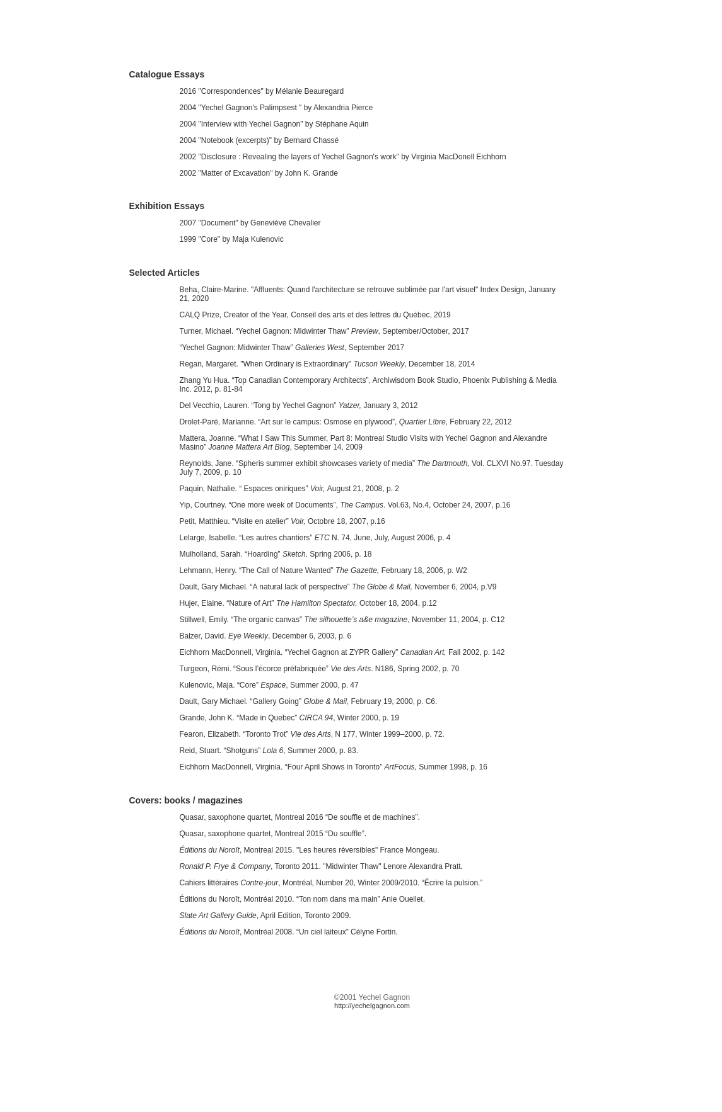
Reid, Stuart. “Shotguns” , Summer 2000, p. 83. (269, 750)
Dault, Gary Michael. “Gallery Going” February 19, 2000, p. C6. (309, 701)
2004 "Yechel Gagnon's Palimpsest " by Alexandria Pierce (276, 107)
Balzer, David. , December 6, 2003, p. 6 (266, 636)
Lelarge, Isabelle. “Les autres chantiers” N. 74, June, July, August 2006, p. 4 (315, 537)
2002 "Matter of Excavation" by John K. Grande (259, 173)
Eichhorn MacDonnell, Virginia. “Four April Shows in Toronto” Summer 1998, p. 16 (333, 767)
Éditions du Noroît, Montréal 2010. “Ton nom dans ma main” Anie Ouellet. (303, 899)
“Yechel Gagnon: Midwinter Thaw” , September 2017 (292, 347)
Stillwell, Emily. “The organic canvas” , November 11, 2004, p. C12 (342, 619)
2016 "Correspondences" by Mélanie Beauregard (262, 91)
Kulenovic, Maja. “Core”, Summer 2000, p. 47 (269, 685)
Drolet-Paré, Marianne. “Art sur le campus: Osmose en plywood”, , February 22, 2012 (346, 421)
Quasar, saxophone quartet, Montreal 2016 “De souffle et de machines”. (300, 817)
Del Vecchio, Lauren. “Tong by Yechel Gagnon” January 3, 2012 (299, 405)
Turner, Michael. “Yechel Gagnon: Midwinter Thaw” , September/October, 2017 (324, 331)
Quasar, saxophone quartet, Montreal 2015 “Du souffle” (272, 833)
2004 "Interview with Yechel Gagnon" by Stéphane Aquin (274, 124)
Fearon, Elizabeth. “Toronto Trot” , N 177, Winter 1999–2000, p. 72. (312, 734)
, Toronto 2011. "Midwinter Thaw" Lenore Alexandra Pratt (320, 866)
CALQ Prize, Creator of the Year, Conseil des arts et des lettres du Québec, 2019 (315, 314)
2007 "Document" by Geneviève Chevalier (250, 222)
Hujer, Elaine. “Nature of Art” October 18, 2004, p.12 (308, 603)
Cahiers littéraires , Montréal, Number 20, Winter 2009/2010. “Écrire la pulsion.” (331, 882)
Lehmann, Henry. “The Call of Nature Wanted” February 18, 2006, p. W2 (323, 570)
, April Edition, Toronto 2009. (265, 915)
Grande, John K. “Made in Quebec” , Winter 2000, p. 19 (289, 717)
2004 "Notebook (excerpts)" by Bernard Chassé (259, 140)
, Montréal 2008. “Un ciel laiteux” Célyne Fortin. (289, 932)
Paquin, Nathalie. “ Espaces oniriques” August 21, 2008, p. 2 (289, 488)
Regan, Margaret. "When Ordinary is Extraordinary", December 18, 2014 (327, 364)
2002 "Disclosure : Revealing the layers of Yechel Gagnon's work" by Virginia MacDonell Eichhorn (343, 156)
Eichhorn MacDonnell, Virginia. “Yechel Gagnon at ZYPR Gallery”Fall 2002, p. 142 (342, 652)
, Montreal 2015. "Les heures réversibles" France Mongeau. (310, 850)
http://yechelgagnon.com (372, 1005)
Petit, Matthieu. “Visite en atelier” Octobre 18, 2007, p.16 (282, 521)
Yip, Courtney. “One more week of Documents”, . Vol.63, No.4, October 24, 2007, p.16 (345, 505)
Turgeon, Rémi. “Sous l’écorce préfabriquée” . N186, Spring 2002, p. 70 (320, 668)
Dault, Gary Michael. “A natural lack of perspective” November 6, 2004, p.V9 (338, 586)
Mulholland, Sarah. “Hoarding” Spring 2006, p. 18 (276, 554)
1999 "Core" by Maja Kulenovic (232, 239)
